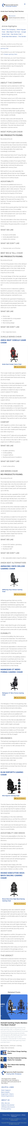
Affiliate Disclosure (8, 1107)
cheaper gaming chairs (10, 54)
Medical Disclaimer (7, 1105)
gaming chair (4, 48)
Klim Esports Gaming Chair (10, 795)
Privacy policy (6, 1109)
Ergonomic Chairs (7, 1094)
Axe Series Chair (16, 34)
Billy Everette (12, 15)
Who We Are (5, 1103)
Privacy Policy (6, 1115)
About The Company (8, 29)
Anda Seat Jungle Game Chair (12, 364)
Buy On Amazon (20, 367)
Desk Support (6, 1090)
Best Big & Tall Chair (13, 32)
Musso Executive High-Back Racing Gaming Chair (13, 875)
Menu (24, 4)
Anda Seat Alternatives (9, 36)
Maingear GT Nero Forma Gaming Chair (13, 694)
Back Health (5, 1092)
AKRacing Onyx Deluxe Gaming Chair (12, 590)
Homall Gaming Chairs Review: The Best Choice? (14, 1024)
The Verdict (22, 36)
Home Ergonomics (7, 1096)
